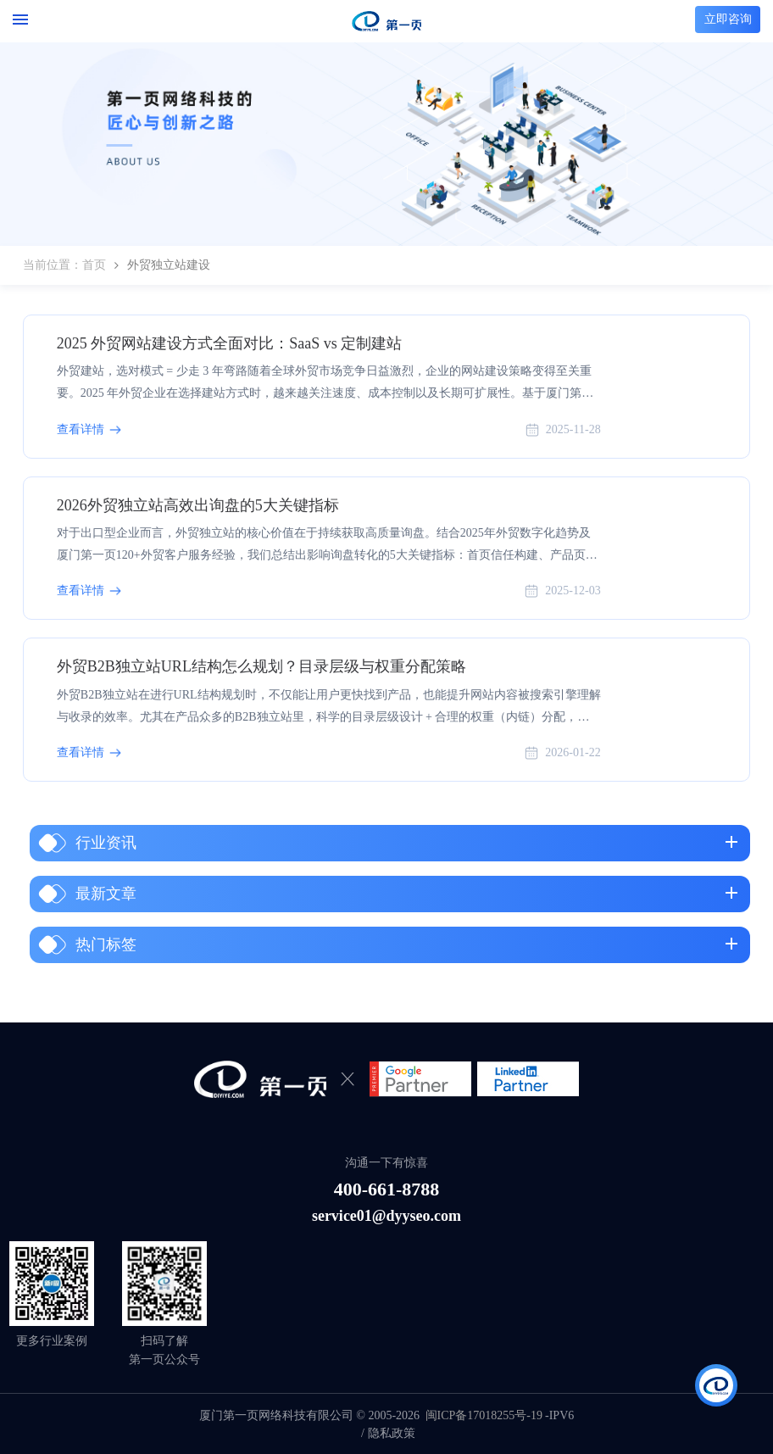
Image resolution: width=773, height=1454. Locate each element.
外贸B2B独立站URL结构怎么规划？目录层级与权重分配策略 (261, 666)
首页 (94, 265)
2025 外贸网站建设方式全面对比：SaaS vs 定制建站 (230, 343)
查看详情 (80, 429)
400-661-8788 (387, 1189)
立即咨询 (728, 19)
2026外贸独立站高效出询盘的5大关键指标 (198, 505)
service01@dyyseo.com (386, 1215)
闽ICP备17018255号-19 (483, 1415)
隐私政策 (391, 1433)
